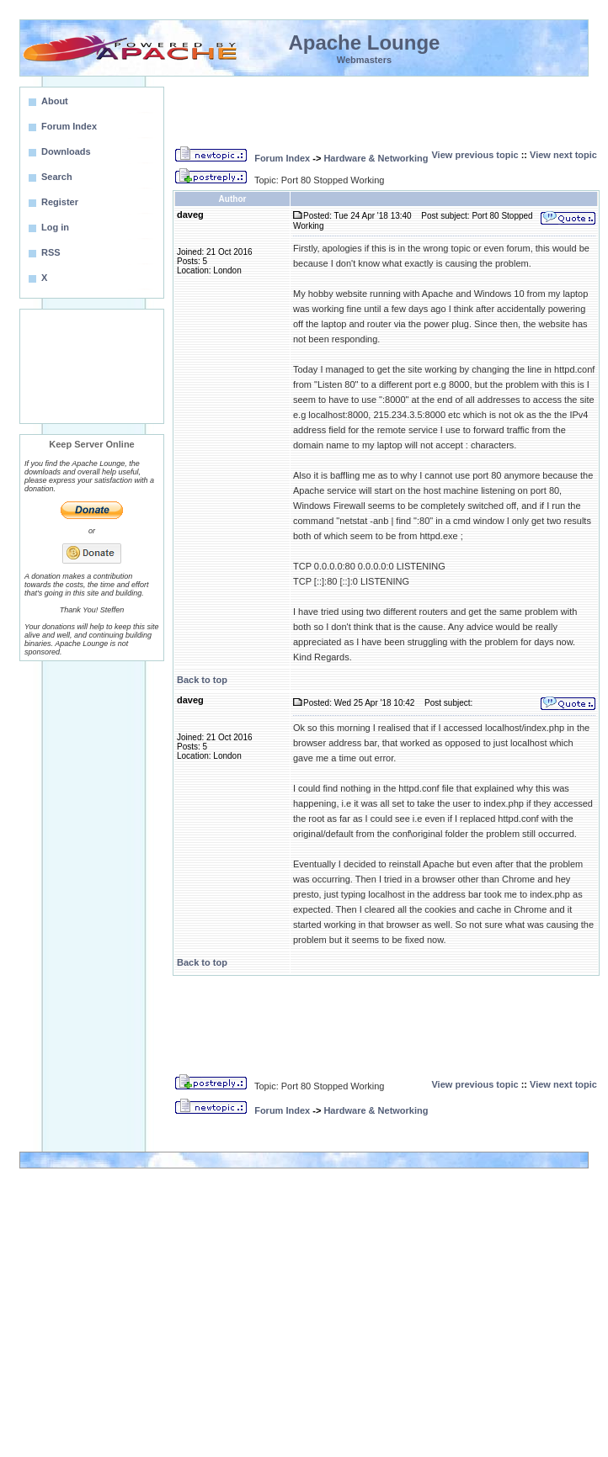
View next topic (563, 155)
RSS (51, 252)
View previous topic (474, 155)
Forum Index (282, 158)
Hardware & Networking (375, 158)
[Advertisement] (91, 366)
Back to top (202, 680)
